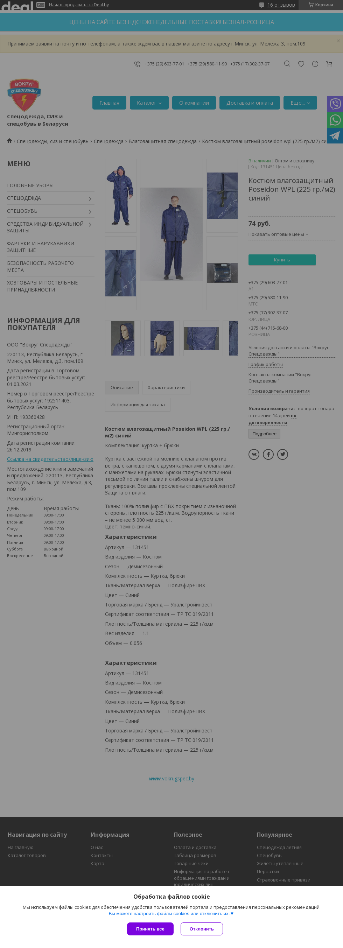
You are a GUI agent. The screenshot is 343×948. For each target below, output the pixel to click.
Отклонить (202, 929)
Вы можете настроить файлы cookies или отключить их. (169, 913)
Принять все (150, 929)
